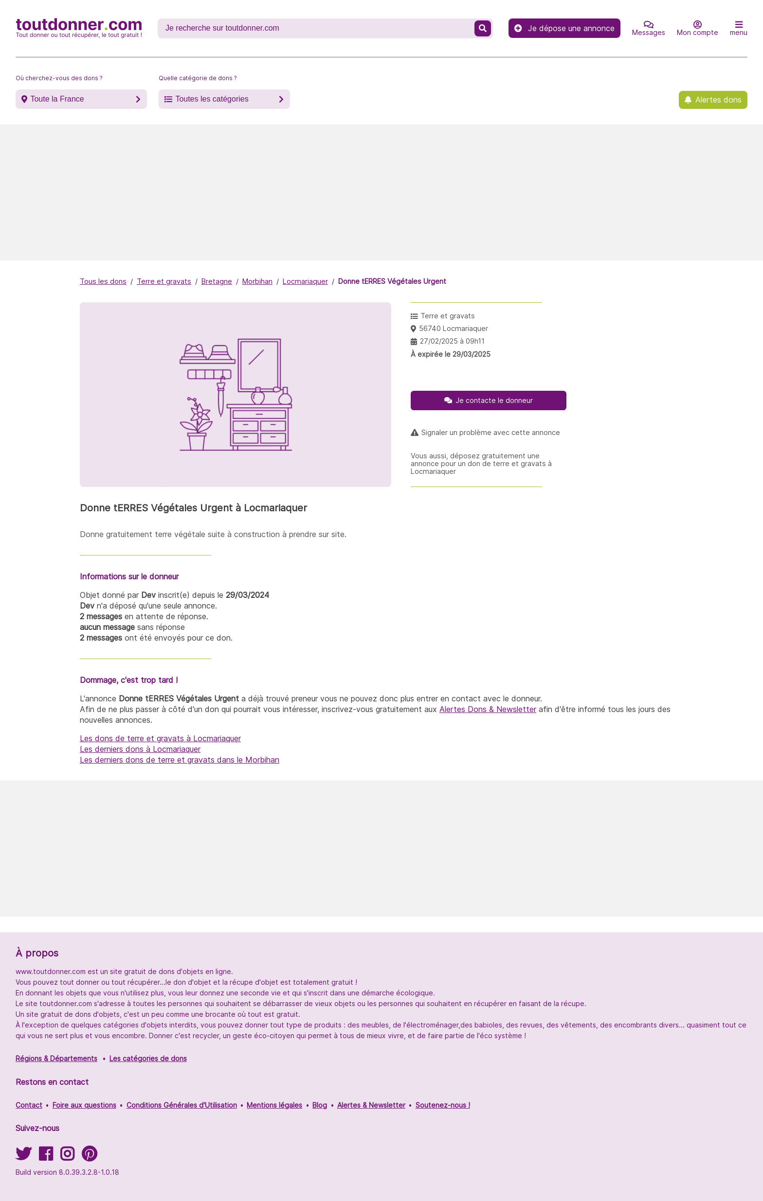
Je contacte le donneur (494, 400)
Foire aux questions (84, 1105)
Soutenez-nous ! (443, 1105)
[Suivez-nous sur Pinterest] (89, 1157)
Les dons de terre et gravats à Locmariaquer (160, 738)
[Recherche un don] (317, 28)
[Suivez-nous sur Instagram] (67, 1157)
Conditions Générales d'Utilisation (182, 1105)
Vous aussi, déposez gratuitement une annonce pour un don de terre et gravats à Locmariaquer (481, 463)
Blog (319, 1105)
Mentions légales (274, 1105)
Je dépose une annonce (564, 28)
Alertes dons (718, 99)
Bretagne (216, 281)
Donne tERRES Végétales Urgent (392, 281)
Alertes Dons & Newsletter (487, 709)
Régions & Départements (56, 1058)
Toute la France (57, 99)
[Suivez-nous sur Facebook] (46, 1157)
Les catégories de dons (148, 1058)
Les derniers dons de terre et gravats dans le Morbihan (179, 760)
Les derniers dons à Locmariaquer (140, 749)
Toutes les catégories (211, 99)
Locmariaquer (305, 281)
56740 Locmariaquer (453, 328)
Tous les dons (103, 281)
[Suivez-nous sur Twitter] (23, 1157)
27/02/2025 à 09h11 (452, 341)
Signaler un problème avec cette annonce (490, 432)
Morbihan (257, 281)
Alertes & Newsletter (371, 1105)
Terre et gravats (164, 281)
